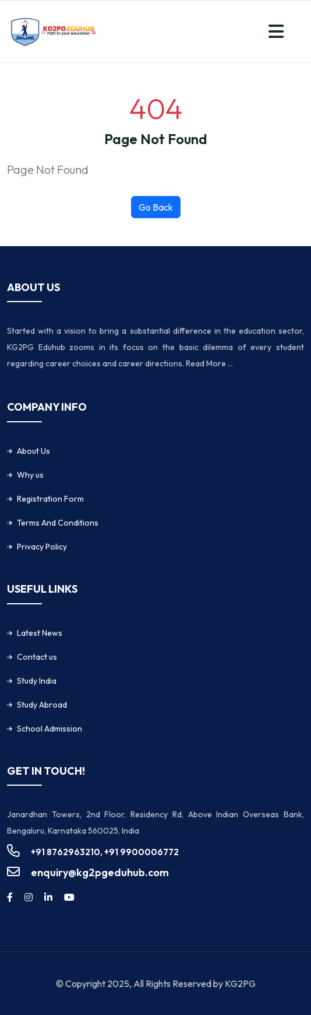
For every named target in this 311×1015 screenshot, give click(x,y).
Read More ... (209, 363)
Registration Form (50, 499)
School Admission (49, 728)
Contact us (37, 657)
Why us (30, 475)
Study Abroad (42, 704)
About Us (33, 451)
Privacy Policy (42, 546)
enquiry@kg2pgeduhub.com (100, 872)
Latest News (39, 633)
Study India (36, 681)
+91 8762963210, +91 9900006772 (105, 852)
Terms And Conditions (57, 522)
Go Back (156, 207)
